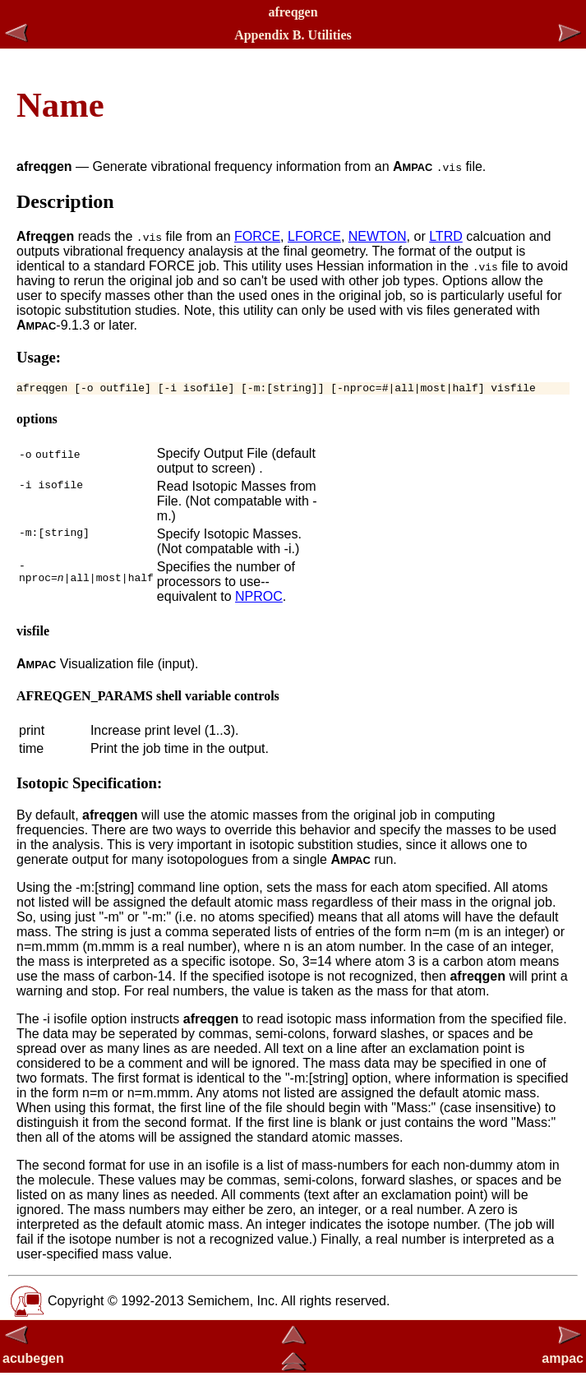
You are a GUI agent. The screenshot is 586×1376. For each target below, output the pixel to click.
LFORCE (314, 236)
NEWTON (377, 236)
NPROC (259, 599)
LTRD (446, 236)
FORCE (257, 236)
